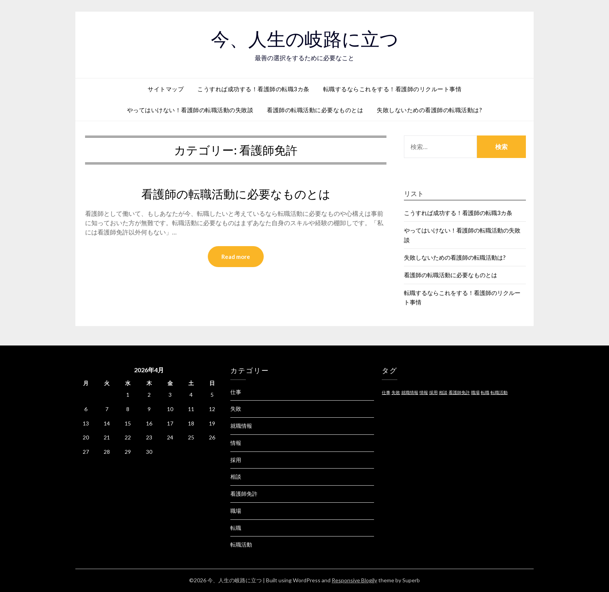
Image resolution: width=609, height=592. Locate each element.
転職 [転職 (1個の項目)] (485, 392)
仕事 (235, 392)
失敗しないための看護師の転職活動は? (429, 109)
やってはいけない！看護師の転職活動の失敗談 (190, 109)
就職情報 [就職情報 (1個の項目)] (409, 392)
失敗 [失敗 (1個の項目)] (396, 392)
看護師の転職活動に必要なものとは (315, 109)
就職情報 (241, 425)
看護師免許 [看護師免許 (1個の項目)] (459, 392)
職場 (235, 510)
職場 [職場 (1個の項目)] (475, 392)
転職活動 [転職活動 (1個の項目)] (499, 392)
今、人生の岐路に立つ (304, 39)
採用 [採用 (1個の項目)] (433, 392)
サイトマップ (166, 88)
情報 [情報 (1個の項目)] (423, 392)
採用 (235, 460)
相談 (235, 476)
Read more (235, 256)
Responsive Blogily (354, 580)
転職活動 (241, 544)
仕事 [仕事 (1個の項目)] (386, 392)
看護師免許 (244, 493)
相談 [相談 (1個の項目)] (443, 392)
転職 (235, 527)
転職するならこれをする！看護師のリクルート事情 (392, 88)
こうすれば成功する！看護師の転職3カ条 (253, 88)
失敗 (235, 408)
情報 (235, 442)
